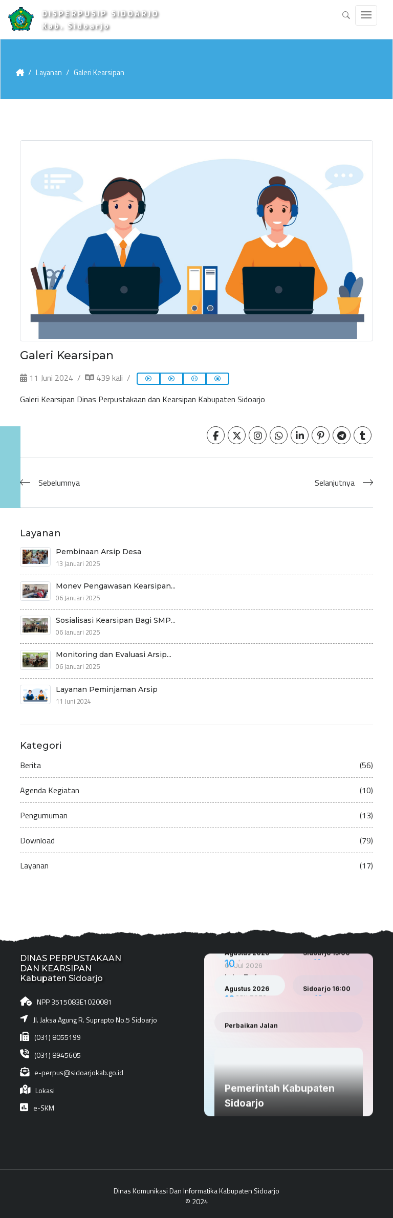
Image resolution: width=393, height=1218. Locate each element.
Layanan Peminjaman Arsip (107, 684)
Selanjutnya (335, 478)
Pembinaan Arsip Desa (98, 547)
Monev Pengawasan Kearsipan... (116, 581)
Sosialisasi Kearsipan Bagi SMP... (116, 616)
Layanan (51, 68)
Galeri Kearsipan (104, 68)
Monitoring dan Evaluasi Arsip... (113, 650)
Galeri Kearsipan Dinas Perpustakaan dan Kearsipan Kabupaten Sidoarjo (142, 395)
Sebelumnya (59, 478)
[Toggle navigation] (366, 15)
